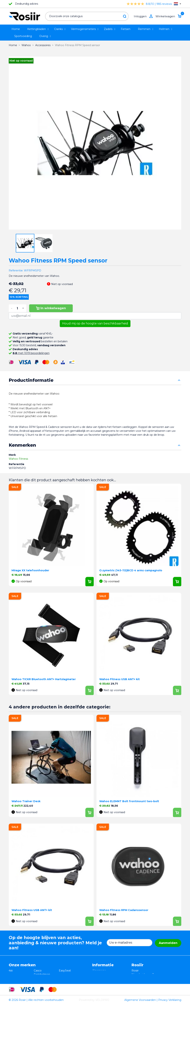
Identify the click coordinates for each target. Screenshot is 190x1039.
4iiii (11, 970)
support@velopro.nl (156, 994)
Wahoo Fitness (18, 458)
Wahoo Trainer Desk (26, 801)
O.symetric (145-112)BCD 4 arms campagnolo (130, 570)
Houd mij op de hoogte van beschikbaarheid (95, 323)
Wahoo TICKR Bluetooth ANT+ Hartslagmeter (44, 679)
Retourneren (100, 978)
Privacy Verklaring (169, 1034)
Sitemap (97, 994)
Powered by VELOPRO (94, 1034)
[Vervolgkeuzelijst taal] (177, 3)
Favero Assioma (69, 994)
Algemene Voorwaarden (140, 1034)
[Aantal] (17, 308)
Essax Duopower (19, 978)
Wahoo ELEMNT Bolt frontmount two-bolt (129, 801)
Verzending (99, 986)
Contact (97, 990)
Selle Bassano (68, 982)
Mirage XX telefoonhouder (30, 570)
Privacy (97, 982)
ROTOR (64, 998)
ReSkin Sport (42, 998)
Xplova (38, 982)
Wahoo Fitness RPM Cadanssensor (123, 910)
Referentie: (16, 270)
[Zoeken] (87, 16)
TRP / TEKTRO (18, 982)
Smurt (13, 986)
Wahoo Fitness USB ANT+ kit (119, 679)
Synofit (63, 986)
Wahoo (13, 994)
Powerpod (15, 998)
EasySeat (65, 970)
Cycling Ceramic (44, 994)
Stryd (62, 978)
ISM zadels (41, 978)
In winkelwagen (51, 308)
